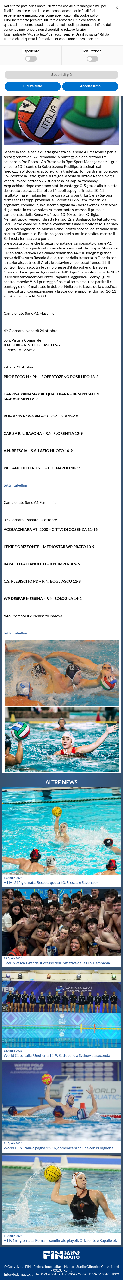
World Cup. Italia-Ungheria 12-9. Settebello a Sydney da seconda (57, 1055)
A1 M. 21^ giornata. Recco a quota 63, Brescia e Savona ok (51, 882)
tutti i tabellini (15, 485)
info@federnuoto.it (18, 1274)
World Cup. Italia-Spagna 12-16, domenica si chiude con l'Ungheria (58, 1148)
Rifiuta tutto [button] (32, 86)
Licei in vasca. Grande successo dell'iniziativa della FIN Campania (57, 962)
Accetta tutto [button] (90, 86)
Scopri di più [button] (61, 75)
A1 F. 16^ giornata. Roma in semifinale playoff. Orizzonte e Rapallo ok (60, 1240)
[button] (117, 8)
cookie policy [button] (89, 15)
